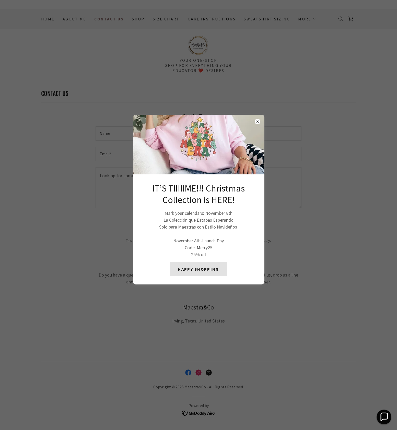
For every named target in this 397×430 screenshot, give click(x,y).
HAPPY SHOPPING (198, 269)
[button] (384, 417)
